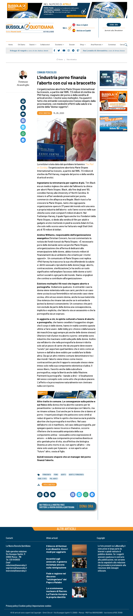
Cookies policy (25, 605)
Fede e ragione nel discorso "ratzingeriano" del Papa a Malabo (56, 578)
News (82, 24)
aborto (63, 474)
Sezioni (32, 44)
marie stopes (42, 478)
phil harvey (54, 478)
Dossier (72, 44)
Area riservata (96, 44)
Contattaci (112, 44)
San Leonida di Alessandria (95, 50)
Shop (82, 44)
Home (10, 44)
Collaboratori (45, 44)
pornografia (47, 474)
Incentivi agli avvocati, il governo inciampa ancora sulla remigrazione (56, 563)
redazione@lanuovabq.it (16, 565)
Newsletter (114, 30)
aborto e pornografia (76, 474)
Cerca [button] (123, 44)
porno (56, 474)
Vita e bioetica (72, 59)
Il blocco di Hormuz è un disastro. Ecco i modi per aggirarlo (57, 549)
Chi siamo (21, 44)
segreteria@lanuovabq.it (16, 567)
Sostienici (58, 44)
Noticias (84, 30)
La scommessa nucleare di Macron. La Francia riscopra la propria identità (56, 592)
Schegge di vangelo (18, 50)
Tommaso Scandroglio (23, 83)
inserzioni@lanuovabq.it (16, 570)
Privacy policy (12, 605)
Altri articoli (66, 528)
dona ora (114, 24)
